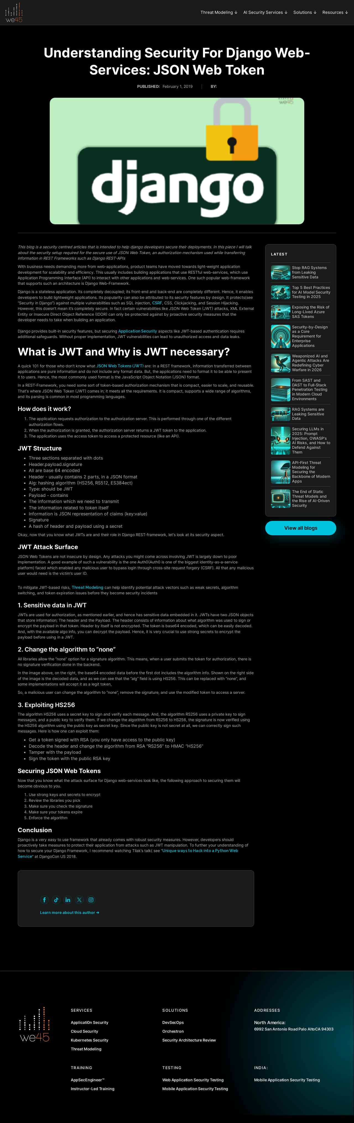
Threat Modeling (87, 587)
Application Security (137, 331)
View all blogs (300, 528)
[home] (14, 12)
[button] (219, 12)
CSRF (157, 303)
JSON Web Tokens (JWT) (120, 366)
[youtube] (44, 899)
